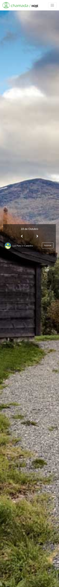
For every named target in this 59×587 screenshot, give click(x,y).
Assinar (47, 245)
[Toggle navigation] (52, 5)
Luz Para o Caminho (23, 245)
